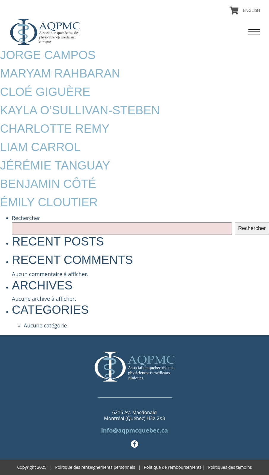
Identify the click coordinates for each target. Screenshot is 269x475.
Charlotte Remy (54, 128)
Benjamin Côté (48, 183)
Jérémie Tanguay (55, 165)
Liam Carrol (40, 146)
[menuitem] (249, 10)
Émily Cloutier (49, 202)
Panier (234, 10)
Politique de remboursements (173, 467)
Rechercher (26, 217)
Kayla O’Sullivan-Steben (80, 110)
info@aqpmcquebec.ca (134, 430)
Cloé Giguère (45, 91)
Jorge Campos (47, 54)
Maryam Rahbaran (60, 73)
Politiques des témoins (230, 467)
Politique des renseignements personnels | (99, 467)
